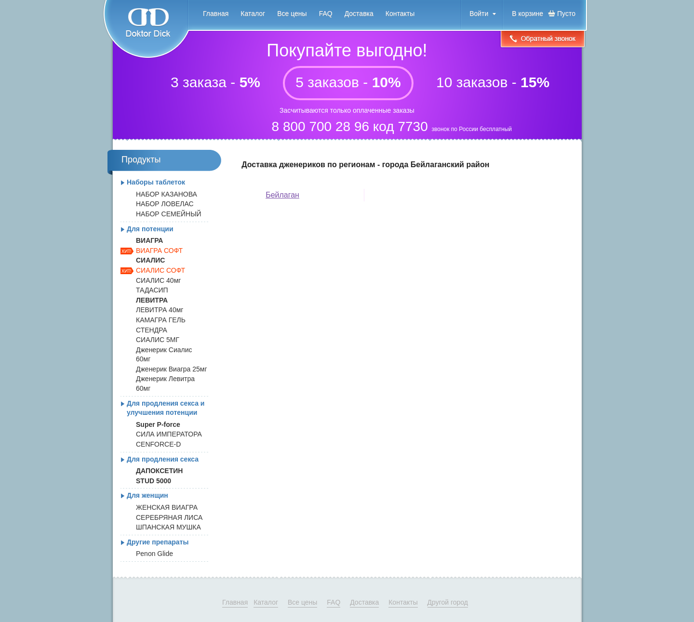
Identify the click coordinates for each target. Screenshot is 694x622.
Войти (478, 13)
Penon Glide (154, 553)
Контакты (400, 13)
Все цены (292, 13)
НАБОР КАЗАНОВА (166, 194)
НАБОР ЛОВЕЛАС (165, 204)
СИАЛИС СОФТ (160, 270)
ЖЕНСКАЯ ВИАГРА (167, 507)
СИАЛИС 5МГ (157, 340)
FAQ (326, 13)
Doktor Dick (146, 29)
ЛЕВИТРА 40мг (159, 310)
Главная (215, 13)
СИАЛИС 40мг (158, 280)
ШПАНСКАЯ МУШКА (168, 527)
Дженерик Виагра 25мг (171, 369)
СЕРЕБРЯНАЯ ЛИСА (169, 517)
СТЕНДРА (151, 330)
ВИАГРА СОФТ (159, 250)
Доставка (359, 13)
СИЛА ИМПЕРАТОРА (169, 434)
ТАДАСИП (152, 290)
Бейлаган (282, 195)
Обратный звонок (542, 40)
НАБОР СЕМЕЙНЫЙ (168, 214)
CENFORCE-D (158, 444)
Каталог (252, 13)
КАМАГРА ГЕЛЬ (161, 320)
